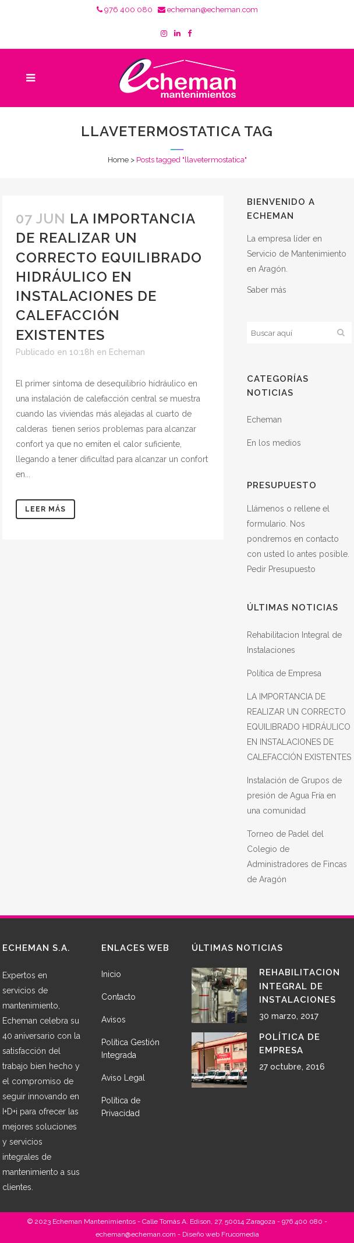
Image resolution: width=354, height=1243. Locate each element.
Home (118, 159)
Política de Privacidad (120, 1107)
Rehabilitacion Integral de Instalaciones (299, 986)
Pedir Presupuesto (281, 569)
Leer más (45, 509)
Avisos (113, 1019)
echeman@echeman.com (208, 9)
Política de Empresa (284, 673)
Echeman (127, 352)
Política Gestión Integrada (130, 1049)
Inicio (111, 974)
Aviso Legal (123, 1077)
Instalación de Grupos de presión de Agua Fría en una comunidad (294, 795)
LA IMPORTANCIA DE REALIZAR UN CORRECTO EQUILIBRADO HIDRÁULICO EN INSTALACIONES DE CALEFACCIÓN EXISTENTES (109, 276)
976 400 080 (125, 9)
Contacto (118, 996)
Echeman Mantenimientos (94, 1221)
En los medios (274, 443)
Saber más (266, 289)
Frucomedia (240, 1234)
